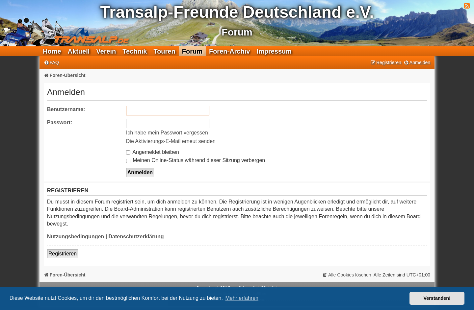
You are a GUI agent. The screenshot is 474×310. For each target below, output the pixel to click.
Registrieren (62, 253)
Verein (106, 51)
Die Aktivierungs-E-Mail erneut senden (171, 141)
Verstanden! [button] (437, 298)
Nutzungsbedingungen (75, 236)
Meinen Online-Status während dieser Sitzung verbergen (195, 160)
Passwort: (59, 122)
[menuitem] (51, 63)
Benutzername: (66, 109)
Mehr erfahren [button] (241, 298)
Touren (164, 51)
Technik (134, 51)
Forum (192, 51)
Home (52, 51)
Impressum (274, 51)
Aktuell (79, 51)
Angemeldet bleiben (152, 152)
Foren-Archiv (229, 51)
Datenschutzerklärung (136, 236)
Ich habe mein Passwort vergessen (167, 132)
